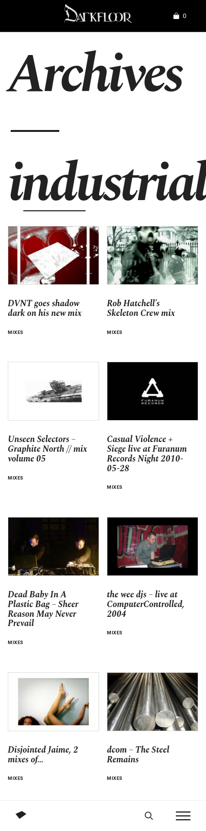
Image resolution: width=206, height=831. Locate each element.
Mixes (16, 332)
